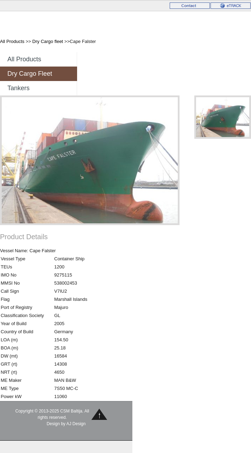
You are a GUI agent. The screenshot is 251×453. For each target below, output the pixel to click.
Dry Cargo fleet (47, 41)
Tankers (18, 88)
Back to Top (99, 414)
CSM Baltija (32, 24)
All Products (12, 41)
